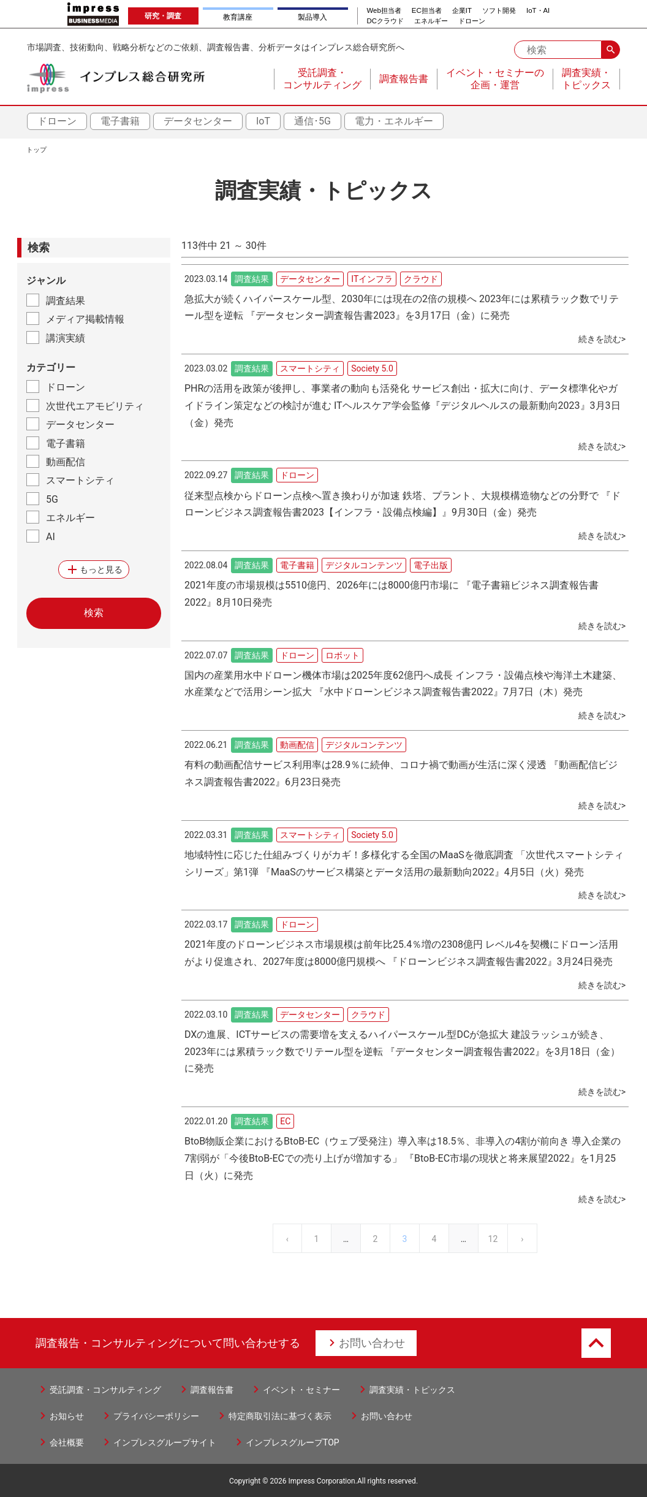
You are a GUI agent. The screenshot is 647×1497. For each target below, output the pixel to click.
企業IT (462, 10)
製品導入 (312, 17)
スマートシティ (80, 480)
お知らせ (67, 1416)
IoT (263, 121)
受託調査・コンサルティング (105, 1390)
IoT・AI (538, 10)
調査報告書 (212, 1390)
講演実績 (65, 338)
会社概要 (67, 1442)
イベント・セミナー (301, 1390)
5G (52, 499)
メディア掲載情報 (85, 319)
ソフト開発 (499, 10)
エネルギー (431, 21)
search (610, 49)
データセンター (198, 121)
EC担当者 (427, 10)
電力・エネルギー (394, 121)
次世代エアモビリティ (95, 406)
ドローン (471, 21)
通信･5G (312, 121)
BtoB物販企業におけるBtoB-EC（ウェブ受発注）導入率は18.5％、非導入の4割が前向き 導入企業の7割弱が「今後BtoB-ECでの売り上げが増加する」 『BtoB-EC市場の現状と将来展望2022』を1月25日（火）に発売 (402, 1158)
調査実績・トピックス (412, 1390)
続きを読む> (602, 339)
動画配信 (65, 462)
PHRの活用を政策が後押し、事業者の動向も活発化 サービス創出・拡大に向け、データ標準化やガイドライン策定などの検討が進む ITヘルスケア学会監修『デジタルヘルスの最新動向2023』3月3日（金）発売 (402, 406)
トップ (36, 150)
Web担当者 (384, 10)
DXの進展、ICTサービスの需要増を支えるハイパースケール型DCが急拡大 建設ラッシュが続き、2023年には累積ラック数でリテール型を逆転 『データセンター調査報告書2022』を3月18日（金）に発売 (402, 1052)
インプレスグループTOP (292, 1442)
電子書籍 (120, 121)
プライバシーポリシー (156, 1416)
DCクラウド (385, 21)
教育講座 (237, 17)
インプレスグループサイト (164, 1442)
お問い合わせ (372, 1342)
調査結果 (65, 301)
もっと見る (94, 569)
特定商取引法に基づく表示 (280, 1416)
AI (50, 537)
